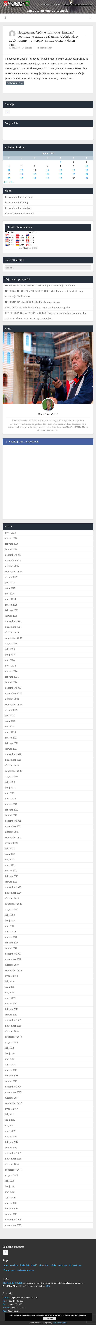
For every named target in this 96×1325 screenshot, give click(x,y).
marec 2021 (11, 871)
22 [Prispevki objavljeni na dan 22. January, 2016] (60, 174)
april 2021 (10, 865)
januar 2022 (11, 815)
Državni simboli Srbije (17, 203)
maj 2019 (9, 993)
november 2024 (13, 627)
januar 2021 (11, 882)
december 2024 (13, 621)
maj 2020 (10, 926)
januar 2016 (11, 1214)
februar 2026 (11, 544)
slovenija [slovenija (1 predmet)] (43, 1265)
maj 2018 (9, 1059)
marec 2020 (11, 937)
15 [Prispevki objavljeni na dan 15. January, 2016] (61, 170)
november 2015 (13, 1225)
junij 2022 (10, 788)
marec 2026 (11, 538)
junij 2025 (10, 588)
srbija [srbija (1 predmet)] (53, 1265)
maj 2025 (10, 594)
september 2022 (13, 771)
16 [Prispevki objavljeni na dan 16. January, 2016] (74, 170)
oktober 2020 (12, 898)
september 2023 (13, 704)
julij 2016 (9, 1181)
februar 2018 (11, 1076)
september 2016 (13, 1170)
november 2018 (13, 1026)
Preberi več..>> (15, 83)
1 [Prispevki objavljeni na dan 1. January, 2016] (60, 162)
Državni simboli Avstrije (18, 208)
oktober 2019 (12, 965)
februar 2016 (11, 1209)
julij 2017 (10, 1114)
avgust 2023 (11, 710)
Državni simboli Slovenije (19, 197)
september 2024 (13, 638)
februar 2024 (12, 677)
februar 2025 (11, 610)
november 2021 (13, 826)
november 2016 (13, 1159)
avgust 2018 (11, 1042)
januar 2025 (11, 616)
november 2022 (13, 760)
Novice (28, 48)
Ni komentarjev (44, 48)
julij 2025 (10, 583)
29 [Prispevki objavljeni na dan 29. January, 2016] (60, 178)
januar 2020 (11, 948)
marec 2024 (11, 671)
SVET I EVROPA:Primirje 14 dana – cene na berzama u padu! (37, 308)
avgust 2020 (11, 909)
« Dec (5, 182)
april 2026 (10, 533)
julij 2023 (10, 716)
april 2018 (10, 1065)
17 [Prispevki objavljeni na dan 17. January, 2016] (87, 170)
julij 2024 (10, 649)
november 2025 (13, 560)
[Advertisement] (48, 133)
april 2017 (10, 1131)
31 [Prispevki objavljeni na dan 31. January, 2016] (87, 178)
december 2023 (13, 688)
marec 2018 (11, 1070)
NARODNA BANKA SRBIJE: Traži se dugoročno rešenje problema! (40, 286)
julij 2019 (10, 981)
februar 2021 (11, 876)
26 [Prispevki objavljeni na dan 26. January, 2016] (21, 178)
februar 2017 (11, 1142)
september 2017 (13, 1103)
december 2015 (13, 1220)
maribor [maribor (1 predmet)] (14, 1265)
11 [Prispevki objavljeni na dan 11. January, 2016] (9, 170)
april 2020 (10, 932)
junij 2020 (10, 921)
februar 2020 (11, 943)
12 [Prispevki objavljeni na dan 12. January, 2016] (21, 170)
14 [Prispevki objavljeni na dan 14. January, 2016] (47, 170)
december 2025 (13, 555)
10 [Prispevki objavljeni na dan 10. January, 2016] (87, 166)
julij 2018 (9, 1048)
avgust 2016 (11, 1175)
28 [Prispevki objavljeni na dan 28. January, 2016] (47, 178)
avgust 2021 (11, 843)
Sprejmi (50, 1318)
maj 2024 (10, 660)
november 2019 (13, 959)
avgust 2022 (11, 776)
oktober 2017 (12, 1098)
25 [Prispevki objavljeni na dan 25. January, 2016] (9, 178)
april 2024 (10, 666)
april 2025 (10, 599)
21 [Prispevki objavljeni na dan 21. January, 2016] (47, 174)
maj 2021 (9, 860)
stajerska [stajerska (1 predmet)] (62, 1265)
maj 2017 (9, 1125)
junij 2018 (10, 1053)
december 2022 (13, 754)
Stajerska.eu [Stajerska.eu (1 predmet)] (75, 1265)
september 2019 (13, 970)
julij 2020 (10, 915)
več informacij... (81, 1315)
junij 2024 (10, 655)
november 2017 (13, 1092)
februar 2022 (11, 810)
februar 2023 (11, 743)
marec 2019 (11, 1004)
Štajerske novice (60, 1322)
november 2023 (13, 693)
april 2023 (10, 732)
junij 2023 (10, 721)
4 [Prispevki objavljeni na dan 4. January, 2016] (9, 166)
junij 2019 (10, 987)
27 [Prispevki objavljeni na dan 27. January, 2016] (34, 178)
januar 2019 (11, 1015)
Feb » (11, 182)
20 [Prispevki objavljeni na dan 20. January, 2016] (34, 174)
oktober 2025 (12, 566)
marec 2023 (11, 738)
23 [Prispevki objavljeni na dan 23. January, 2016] (73, 174)
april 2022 (10, 799)
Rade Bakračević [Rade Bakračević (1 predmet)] (28, 1265)
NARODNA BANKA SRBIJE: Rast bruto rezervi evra (32, 302)
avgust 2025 (11, 577)
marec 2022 (11, 804)
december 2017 (13, 1087)
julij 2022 (10, 782)
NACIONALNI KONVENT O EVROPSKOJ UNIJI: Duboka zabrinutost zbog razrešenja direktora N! (44, 293)
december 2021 (13, 821)
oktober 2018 (12, 1031)
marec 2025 (11, 605)
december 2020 (13, 887)
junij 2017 (10, 1120)
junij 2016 (10, 1186)
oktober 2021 (12, 832)
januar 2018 (11, 1081)
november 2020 (13, 893)
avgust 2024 (11, 644)
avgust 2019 (11, 976)
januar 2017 (11, 1148)
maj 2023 (10, 727)
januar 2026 (11, 549)
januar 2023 (11, 749)
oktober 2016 (12, 1164)
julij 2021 (9, 849)
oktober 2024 (12, 632)
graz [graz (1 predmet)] (6, 1265)
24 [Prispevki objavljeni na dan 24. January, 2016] (86, 174)
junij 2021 (10, 854)
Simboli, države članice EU (19, 214)
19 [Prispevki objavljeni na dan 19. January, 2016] (21, 174)
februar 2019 (11, 1009)
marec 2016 (11, 1203)
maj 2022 (10, 793)
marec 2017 (11, 1137)
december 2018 (13, 1020)
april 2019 (10, 998)
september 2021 (13, 837)
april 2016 (10, 1197)
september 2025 (13, 572)
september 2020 (13, 904)
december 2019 (13, 954)
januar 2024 (11, 682)
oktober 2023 (12, 699)
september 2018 (13, 1037)
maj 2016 (9, 1192)
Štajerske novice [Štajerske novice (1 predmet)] (25, 1270)
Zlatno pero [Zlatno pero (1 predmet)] (9, 1270)
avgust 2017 (11, 1109)
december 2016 (13, 1153)
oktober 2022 (12, 765)
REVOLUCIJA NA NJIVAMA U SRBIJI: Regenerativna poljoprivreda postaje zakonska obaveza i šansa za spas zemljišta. (46, 315)
